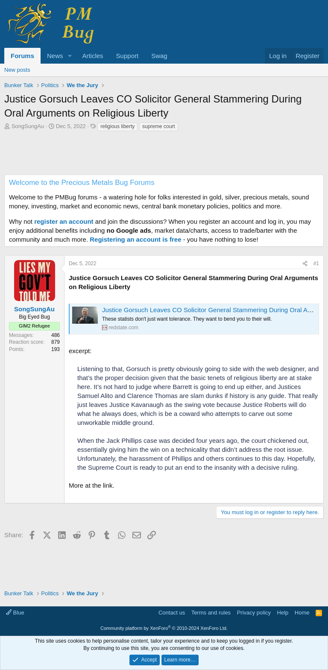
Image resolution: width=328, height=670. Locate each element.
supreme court (158, 126)
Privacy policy (254, 612)
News (55, 55)
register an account (63, 221)
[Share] (304, 264)
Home (302, 612)
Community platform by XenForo (164, 628)
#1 (316, 263)
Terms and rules (211, 612)
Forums (22, 55)
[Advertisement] (164, 155)
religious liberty (117, 126)
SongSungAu (28, 126)
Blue (15, 612)
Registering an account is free (135, 239)
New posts (17, 70)
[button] (70, 56)
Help (283, 612)
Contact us (171, 612)
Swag (159, 55)
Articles (92, 55)
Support (127, 55)
